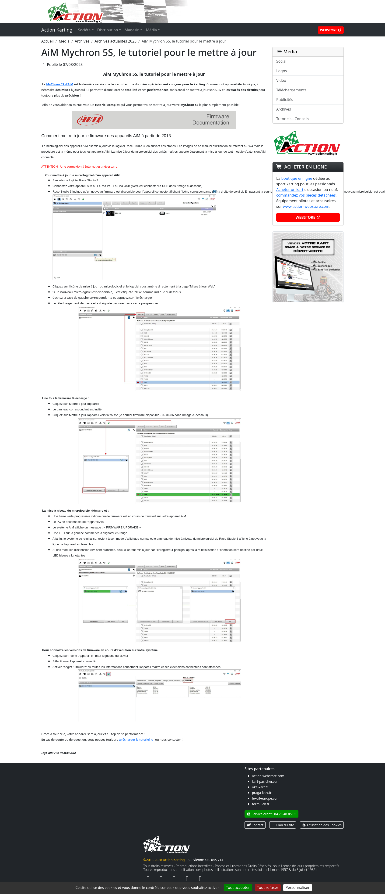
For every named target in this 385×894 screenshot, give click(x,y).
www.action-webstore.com (306, 206)
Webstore (331, 30)
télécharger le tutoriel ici (136, 739)
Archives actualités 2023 (115, 41)
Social (281, 61)
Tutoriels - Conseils (292, 118)
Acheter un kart (289, 189)
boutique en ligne (296, 178)
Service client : (271, 814)
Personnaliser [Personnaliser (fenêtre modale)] (298, 887)
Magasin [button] (132, 29)
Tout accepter (238, 887)
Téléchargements (291, 90)
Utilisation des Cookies (322, 825)
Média (64, 41)
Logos (281, 70)
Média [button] (151, 29)
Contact (255, 825)
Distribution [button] (107, 29)
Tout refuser (267, 887)
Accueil (47, 41)
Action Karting (56, 30)
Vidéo (281, 80)
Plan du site (282, 825)
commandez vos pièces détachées (306, 195)
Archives (82, 41)
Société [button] (84, 29)
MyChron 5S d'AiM (59, 84)
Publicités (284, 99)
